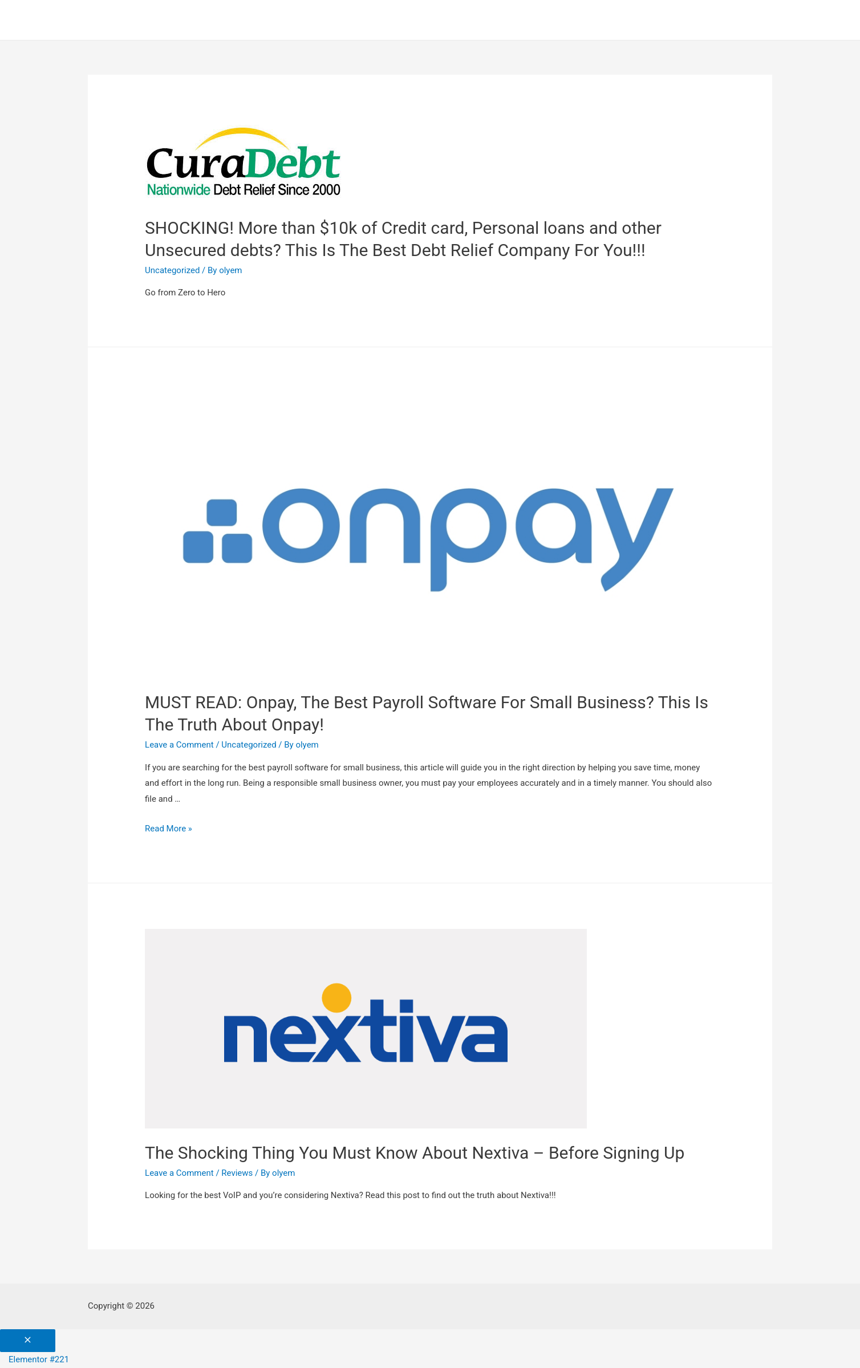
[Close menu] (27, 1340)
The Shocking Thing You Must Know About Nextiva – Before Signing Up (414, 1153)
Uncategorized (172, 270)
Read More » (168, 828)
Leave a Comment (179, 745)
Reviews (237, 1173)
